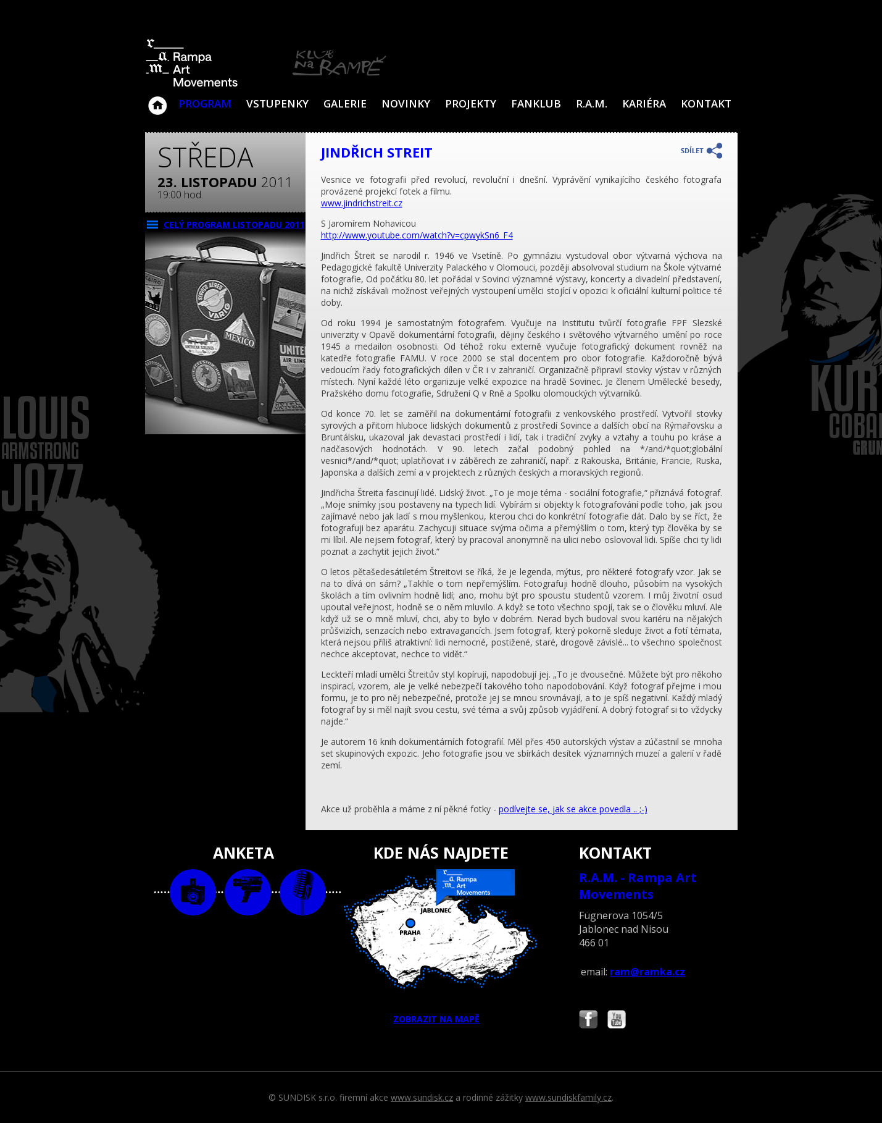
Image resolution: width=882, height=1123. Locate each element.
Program (204, 103)
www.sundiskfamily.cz (568, 1097)
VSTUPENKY (277, 103)
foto (193, 892)
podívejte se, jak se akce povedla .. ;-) (573, 809)
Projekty (470, 103)
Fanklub (536, 103)
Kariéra (644, 103)
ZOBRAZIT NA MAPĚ (441, 947)
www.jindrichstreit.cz (361, 203)
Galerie (345, 103)
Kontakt (706, 103)
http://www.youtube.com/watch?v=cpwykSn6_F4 (417, 235)
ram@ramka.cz (647, 971)
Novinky (405, 103)
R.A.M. (591, 103)
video (248, 892)
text (303, 892)
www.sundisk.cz (422, 1097)
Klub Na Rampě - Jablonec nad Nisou (157, 99)
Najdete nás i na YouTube (616, 1021)
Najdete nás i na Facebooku (588, 1021)
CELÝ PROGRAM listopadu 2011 (234, 224)
